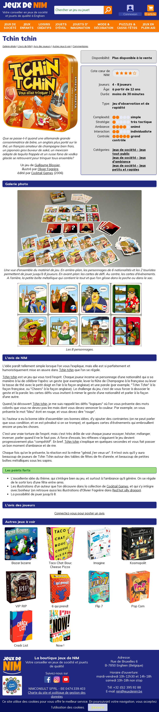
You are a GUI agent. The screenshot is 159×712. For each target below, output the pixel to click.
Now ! (60, 628)
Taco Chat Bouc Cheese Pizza (60, 548)
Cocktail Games (118, 486)
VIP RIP (21, 589)
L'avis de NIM (25, 46)
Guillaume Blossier (47, 165)
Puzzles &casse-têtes (127, 26)
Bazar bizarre (21, 546)
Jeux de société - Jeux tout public (129, 152)
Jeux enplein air (148, 26)
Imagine (99, 546)
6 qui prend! (60, 589)
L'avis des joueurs (20, 505)
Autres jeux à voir (62, 46)
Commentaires (80, 46)
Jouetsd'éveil (61, 26)
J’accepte (97, 707)
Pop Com (138, 589)
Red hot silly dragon (126, 490)
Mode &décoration (103, 26)
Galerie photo (9, 46)
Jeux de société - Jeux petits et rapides (129, 168)
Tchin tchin (66, 370)
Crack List (21, 628)
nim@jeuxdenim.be (129, 691)
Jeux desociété (10, 26)
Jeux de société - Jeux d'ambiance (129, 160)
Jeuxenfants (27, 26)
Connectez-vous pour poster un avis (79, 513)
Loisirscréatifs (44, 26)
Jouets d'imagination (80, 26)
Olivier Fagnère (48, 169)
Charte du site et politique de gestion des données (57, 694)
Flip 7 (99, 589)
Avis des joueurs (42, 46)
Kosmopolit (138, 546)
